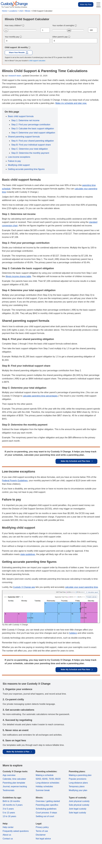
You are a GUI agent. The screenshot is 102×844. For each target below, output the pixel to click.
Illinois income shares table (18, 276)
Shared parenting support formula (24, 137)
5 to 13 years (9, 812)
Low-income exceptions (19, 157)
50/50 (38, 779)
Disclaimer (41, 835)
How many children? (13, 25)
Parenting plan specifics (47, 805)
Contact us (8, 838)
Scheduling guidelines (46, 809)
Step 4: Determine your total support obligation (33, 133)
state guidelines (27, 554)
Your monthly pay (12, 37)
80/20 (58, 779)
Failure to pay (14, 161)
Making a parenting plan (80, 775)
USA (21, 11)
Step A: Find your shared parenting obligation (32, 141)
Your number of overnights (63, 25)
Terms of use (42, 831)
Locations (13, 11)
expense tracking (19, 786)
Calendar (7, 779)
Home (4, 11)
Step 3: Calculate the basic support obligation (32, 128)
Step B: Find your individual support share (31, 145)
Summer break (43, 790)
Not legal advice (43, 838)
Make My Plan (86, 4)
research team (14, 75)
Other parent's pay (60, 37)
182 (69, 30)
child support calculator (37, 61)
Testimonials (8, 790)
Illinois (27, 11)
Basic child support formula (20, 116)
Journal (6, 786)
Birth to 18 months (11, 801)
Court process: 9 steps (46, 812)
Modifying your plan (78, 790)
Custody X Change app (24, 587)
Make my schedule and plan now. (71, 103)
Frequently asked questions (16, 831)
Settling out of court (45, 816)
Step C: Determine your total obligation (29, 149)
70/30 (51, 779)
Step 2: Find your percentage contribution (30, 124)
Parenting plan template (14, 783)
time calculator (19, 779)
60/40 (45, 779)
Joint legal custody (77, 809)
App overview (9, 775)
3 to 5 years (8, 809)
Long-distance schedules (47, 783)
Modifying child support (19, 165)
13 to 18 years (9, 816)
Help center (8, 827)
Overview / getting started (48, 801)
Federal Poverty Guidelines (15, 480)
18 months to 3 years (12, 805)
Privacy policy (42, 827)
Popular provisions (77, 779)
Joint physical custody (79, 801)
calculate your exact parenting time (81, 587)
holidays (73, 633)
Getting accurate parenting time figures (26, 169)
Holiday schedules (44, 786)
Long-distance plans (78, 783)
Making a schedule (44, 775)
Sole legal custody (77, 812)
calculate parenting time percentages (40, 396)
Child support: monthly (16, 47)
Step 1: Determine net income (25, 120)
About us (7, 835)
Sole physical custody (79, 805)
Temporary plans (76, 786)
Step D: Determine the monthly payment (30, 153)
